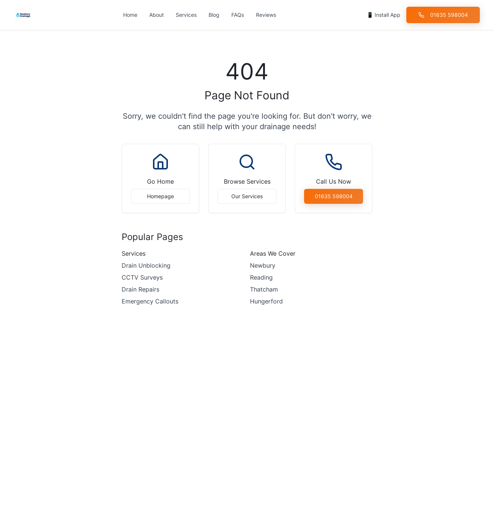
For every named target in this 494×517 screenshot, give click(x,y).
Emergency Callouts (150, 301)
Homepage (160, 196)
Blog (214, 15)
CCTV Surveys (142, 277)
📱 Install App (383, 15)
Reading (261, 277)
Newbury (262, 265)
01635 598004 (443, 15)
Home (130, 15)
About (156, 15)
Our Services (247, 196)
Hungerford (266, 301)
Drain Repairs (140, 289)
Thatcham (264, 289)
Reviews (266, 15)
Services (186, 15)
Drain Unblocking (146, 265)
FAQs (237, 15)
